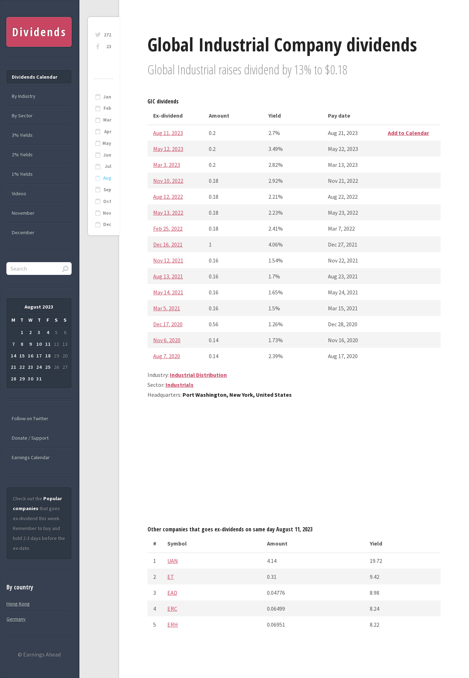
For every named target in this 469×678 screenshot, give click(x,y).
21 (13, 367)
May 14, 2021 (168, 292)
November (23, 213)
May (106, 143)
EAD (172, 592)
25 (48, 367)
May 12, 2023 (168, 148)
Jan (107, 97)
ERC (172, 608)
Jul (108, 166)
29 (22, 378)
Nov (107, 213)
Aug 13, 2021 (168, 276)
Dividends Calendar (34, 77)
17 (39, 355)
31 (39, 378)
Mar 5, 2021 (166, 308)
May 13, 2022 (168, 212)
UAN (172, 560)
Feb (107, 108)
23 (108, 46)
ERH (172, 624)
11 (48, 344)
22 (22, 367)
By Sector (22, 115)
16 (30, 355)
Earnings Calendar (31, 457)
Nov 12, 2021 (168, 260)
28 (13, 378)
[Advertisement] (294, 464)
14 (13, 355)
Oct (107, 201)
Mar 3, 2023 (166, 164)
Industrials (180, 384)
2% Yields (22, 154)
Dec (107, 224)
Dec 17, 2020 (168, 324)
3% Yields (22, 135)
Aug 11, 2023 (168, 132)
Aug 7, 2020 (166, 356)
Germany (16, 619)
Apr (107, 131)
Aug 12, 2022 (168, 196)
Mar (107, 120)
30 (30, 378)
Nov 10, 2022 (168, 180)
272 (107, 35)
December (23, 232)
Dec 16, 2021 (168, 244)
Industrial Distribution (198, 374)
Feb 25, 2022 (168, 228)
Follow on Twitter (30, 418)
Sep (107, 189)
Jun (107, 155)
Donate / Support (30, 438)
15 (22, 355)
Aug (107, 178)
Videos (19, 193)
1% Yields (22, 174)
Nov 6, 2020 (166, 340)
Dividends (39, 31)
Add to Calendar (408, 132)
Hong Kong (18, 603)
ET (170, 576)
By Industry (23, 96)
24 (39, 367)
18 (48, 355)
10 (39, 344)
